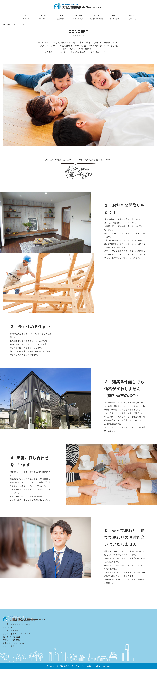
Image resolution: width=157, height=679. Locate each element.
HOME (7, 24)
